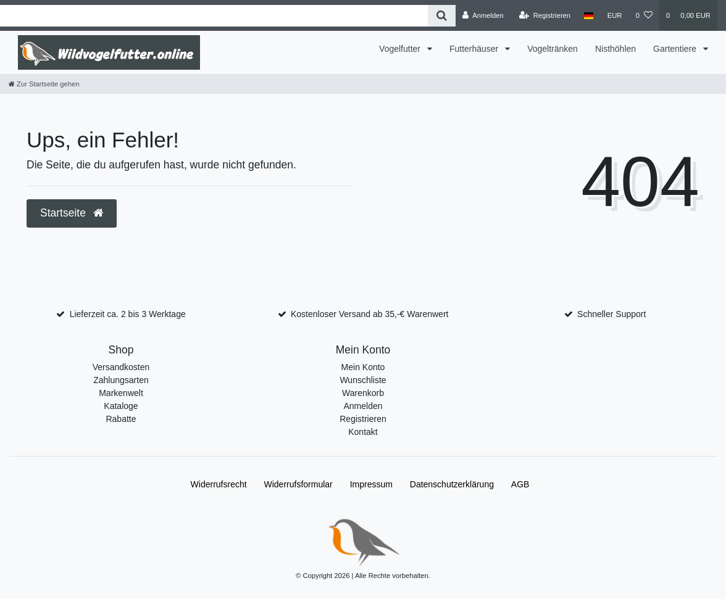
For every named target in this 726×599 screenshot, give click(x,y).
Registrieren (363, 419)
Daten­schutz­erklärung (452, 484)
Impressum (371, 484)
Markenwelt (121, 393)
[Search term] (214, 16)
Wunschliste (363, 380)
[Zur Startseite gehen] (44, 84)
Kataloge (121, 406)
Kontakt (362, 432)
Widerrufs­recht (219, 484)
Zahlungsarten (121, 380)
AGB (520, 484)
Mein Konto (363, 367)
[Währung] (615, 15)
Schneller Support (611, 314)
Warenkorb (363, 393)
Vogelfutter (401, 49)
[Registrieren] (544, 15)
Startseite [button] (71, 213)
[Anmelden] (483, 15)
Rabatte (121, 419)
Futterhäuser (475, 49)
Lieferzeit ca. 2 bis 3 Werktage (128, 314)
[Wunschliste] (644, 15)
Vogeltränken (552, 49)
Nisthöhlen (615, 49)
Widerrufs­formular (298, 484)
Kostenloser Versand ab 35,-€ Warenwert (370, 314)
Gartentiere (676, 49)
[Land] (588, 15)
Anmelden (362, 406)
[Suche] (442, 16)
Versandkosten (121, 367)
